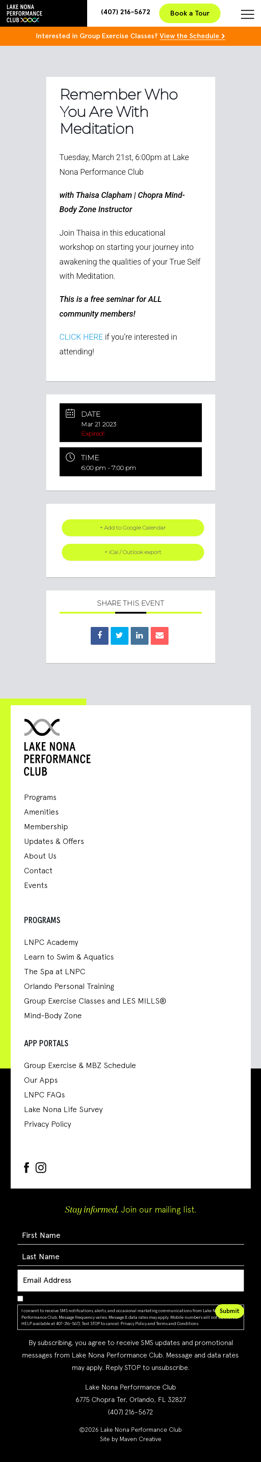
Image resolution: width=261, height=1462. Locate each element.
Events (36, 886)
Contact (38, 871)
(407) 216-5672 (125, 12)
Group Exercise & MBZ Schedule (80, 1066)
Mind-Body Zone (53, 1016)
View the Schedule (189, 36)
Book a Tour (189, 13)
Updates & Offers (54, 842)
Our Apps (41, 1080)
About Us (40, 856)
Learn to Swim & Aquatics (69, 957)
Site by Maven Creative (130, 1439)
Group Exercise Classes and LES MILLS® (95, 1001)
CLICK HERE (81, 336)
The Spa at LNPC (54, 972)
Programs (40, 798)
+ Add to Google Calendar (133, 527)
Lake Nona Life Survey (63, 1110)
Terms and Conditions (177, 1323)
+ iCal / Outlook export (132, 552)
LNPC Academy (51, 943)
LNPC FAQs (44, 1095)
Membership (46, 827)
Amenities (41, 812)
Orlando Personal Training (69, 987)
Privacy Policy (47, 1125)
